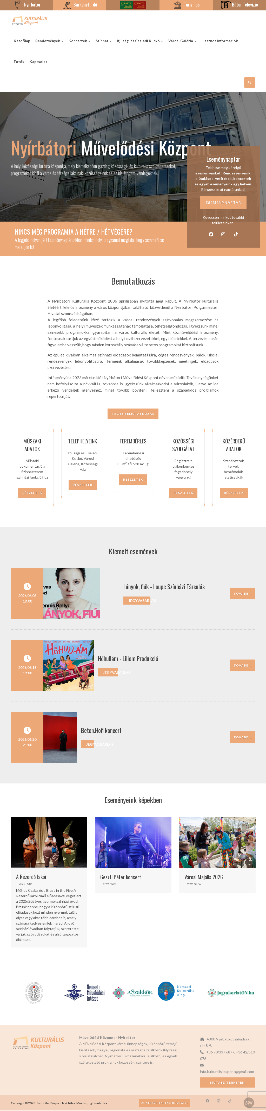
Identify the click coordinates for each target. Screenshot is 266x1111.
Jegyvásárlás (114, 601)
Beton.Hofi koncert (118, 731)
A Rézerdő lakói (31, 877)
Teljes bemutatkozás (133, 414)
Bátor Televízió (239, 4)
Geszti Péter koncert (120, 877)
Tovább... (243, 594)
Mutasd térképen (227, 1083)
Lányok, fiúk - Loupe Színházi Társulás (138, 587)
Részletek (32, 493)
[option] (49, 882)
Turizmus (186, 4)
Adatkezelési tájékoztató (164, 1103)
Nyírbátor (27, 4)
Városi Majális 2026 (203, 877)
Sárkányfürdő (79, 4)
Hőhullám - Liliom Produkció (128, 659)
